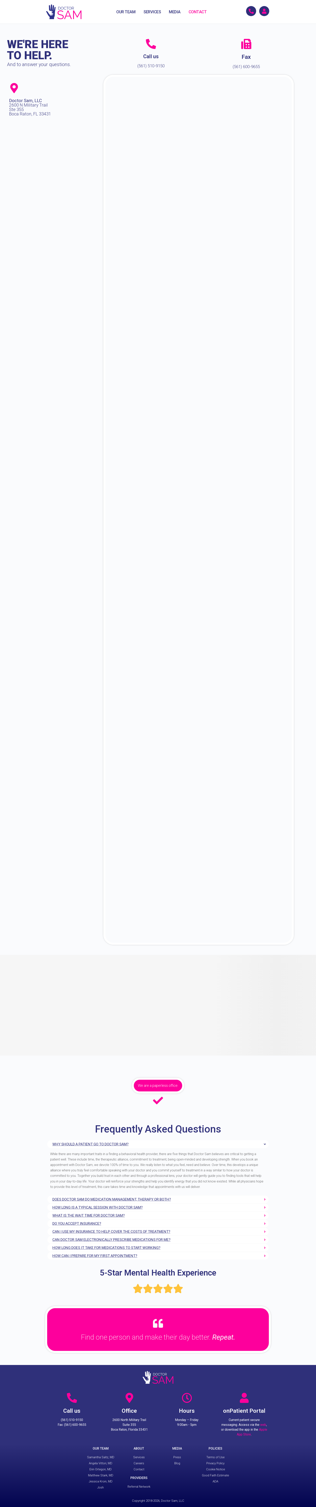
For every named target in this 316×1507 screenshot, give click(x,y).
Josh (100, 1487)
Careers (138, 1463)
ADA (215, 1481)
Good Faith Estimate (215, 1475)
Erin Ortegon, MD (100, 1469)
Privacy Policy (215, 1463)
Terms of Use (215, 1457)
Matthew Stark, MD (100, 1475)
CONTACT (198, 11)
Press (177, 1457)
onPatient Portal (244, 1410)
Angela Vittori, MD (100, 1463)
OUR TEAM (125, 11)
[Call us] (151, 44)
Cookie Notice (215, 1469)
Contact (138, 1469)
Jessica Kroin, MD (100, 1481)
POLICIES (215, 1448)
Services (139, 1457)
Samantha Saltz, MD (100, 1457)
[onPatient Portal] (244, 1398)
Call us (151, 56)
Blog (177, 1463)
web (263, 1425)
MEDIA (175, 11)
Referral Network (139, 1486)
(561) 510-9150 (151, 65)
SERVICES (152, 11)
